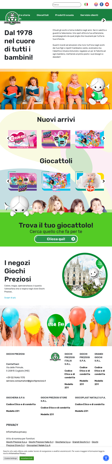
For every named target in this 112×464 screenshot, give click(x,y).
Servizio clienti (89, 15)
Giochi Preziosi (12, 18)
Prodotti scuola (64, 15)
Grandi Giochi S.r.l (81, 442)
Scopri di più (10, 297)
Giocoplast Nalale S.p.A (38, 445)
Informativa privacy (16, 432)
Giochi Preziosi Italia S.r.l (41, 442)
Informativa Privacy (17, 453)
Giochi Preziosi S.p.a (16, 442)
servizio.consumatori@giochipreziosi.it (26, 381)
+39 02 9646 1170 (15, 377)
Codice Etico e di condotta (70, 374)
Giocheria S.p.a (62, 442)
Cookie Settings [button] (11, 458)
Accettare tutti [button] (26, 458)
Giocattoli (43, 15)
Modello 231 (12, 411)
